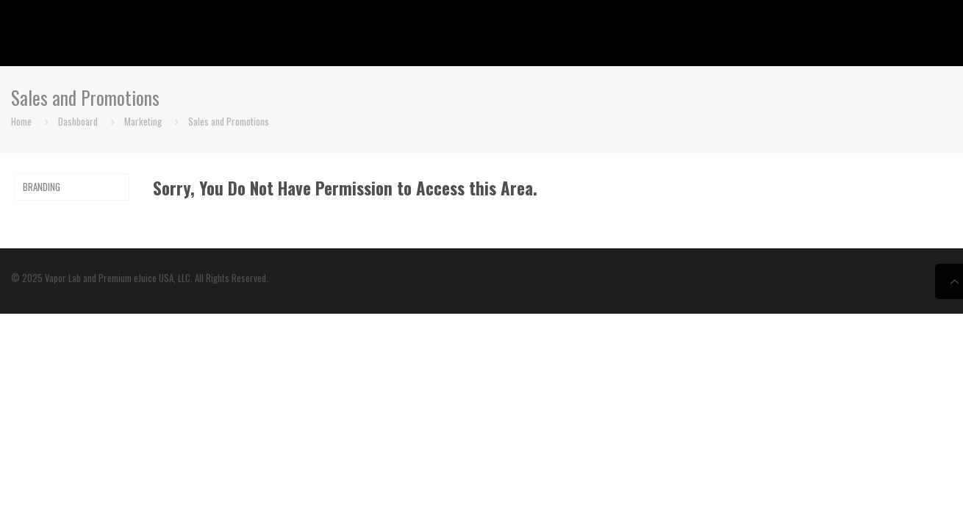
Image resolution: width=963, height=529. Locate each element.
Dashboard (78, 121)
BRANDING (41, 186)
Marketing (143, 121)
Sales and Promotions (228, 121)
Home (21, 121)
